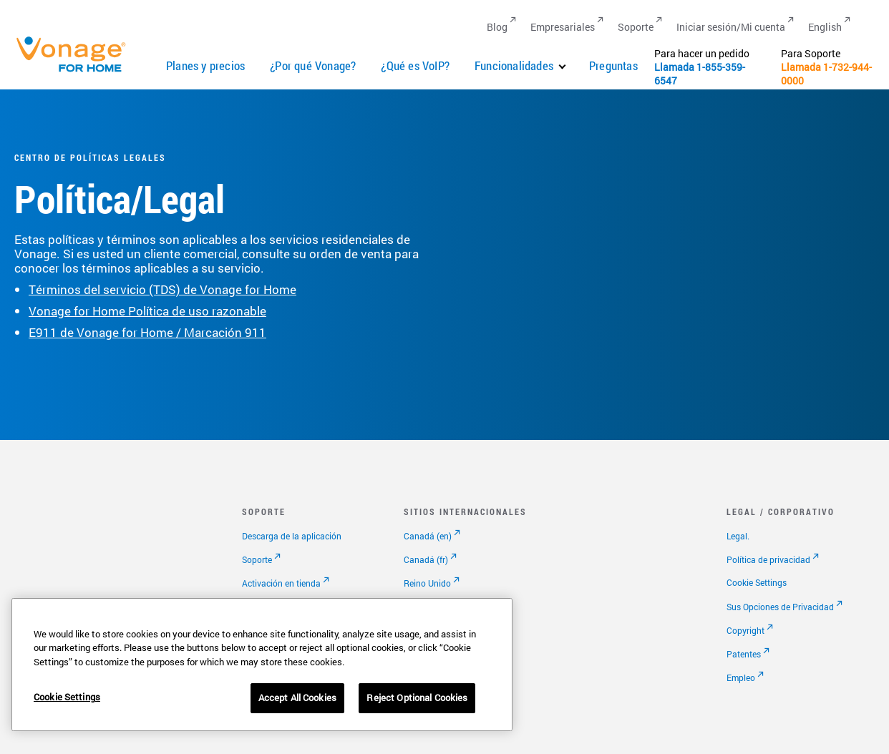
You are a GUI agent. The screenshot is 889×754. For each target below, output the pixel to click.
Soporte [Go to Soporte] (636, 27)
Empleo (741, 677)
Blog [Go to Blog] (497, 27)
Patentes (744, 654)
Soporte (257, 559)
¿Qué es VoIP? (415, 65)
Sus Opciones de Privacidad (780, 606)
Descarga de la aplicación (291, 536)
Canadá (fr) (426, 559)
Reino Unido (427, 583)
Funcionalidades (514, 65)
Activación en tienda (281, 583)
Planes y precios (205, 65)
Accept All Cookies (297, 697)
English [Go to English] (825, 27)
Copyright (745, 630)
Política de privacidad (768, 559)
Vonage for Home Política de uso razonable (147, 311)
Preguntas (613, 65)
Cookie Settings (757, 582)
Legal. (738, 536)
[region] (261, 664)
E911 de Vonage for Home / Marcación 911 (147, 332)
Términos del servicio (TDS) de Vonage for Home (162, 289)
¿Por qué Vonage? (313, 65)
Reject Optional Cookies (416, 697)
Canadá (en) (428, 536)
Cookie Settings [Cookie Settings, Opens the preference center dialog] (67, 696)
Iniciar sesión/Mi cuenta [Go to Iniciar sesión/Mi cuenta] (730, 27)
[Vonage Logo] (77, 71)
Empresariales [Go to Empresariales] (562, 27)
